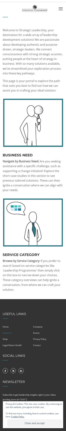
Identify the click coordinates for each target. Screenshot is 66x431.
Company (37, 326)
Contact (37, 345)
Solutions (7, 332)
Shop (5, 339)
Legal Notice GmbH (12, 345)
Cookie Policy (17, 416)
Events (36, 332)
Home (6, 326)
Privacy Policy (39, 339)
